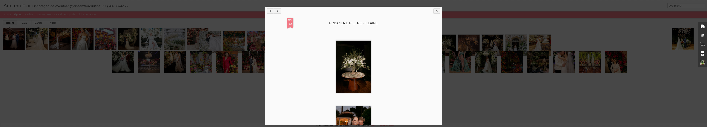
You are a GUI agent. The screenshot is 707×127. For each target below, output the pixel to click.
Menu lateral (54, 14)
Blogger (373, 125)
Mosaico (40, 14)
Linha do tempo (87, 14)
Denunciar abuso (387, 125)
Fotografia (69, 14)
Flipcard (18, 14)
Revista (29, 14)
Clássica (6, 14)
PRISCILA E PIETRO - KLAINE (353, 23)
